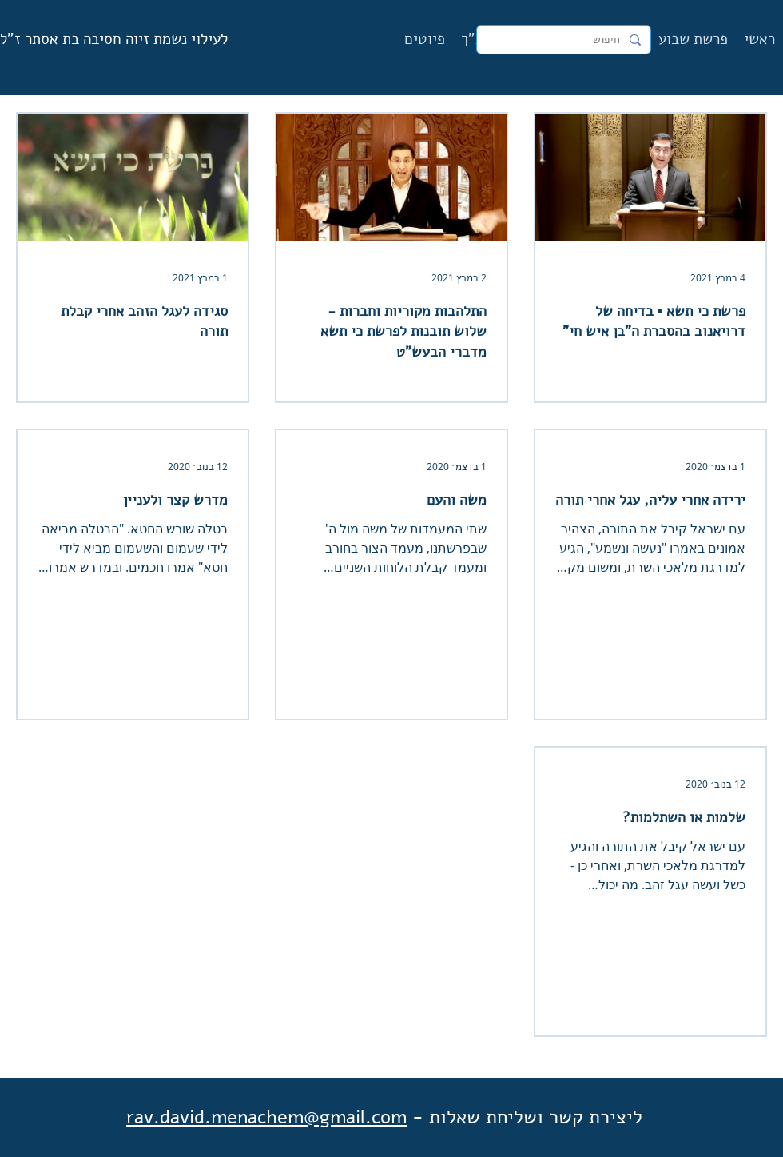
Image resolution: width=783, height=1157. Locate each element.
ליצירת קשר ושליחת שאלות (535, 1117)
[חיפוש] (565, 40)
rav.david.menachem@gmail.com (266, 1117)
